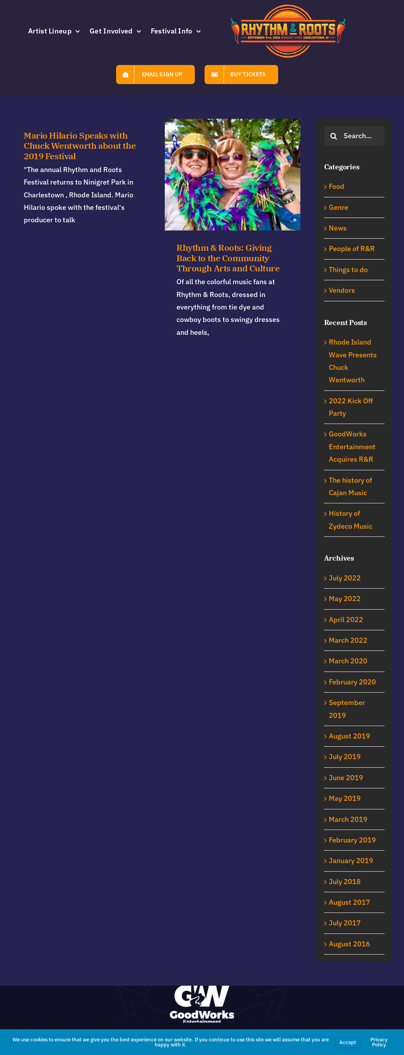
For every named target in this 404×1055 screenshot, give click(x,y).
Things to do (348, 269)
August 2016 (349, 943)
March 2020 (348, 660)
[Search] (334, 136)
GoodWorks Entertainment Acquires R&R (352, 446)
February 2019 (352, 839)
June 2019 (346, 777)
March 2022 (348, 640)
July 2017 (345, 922)
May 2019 (345, 798)
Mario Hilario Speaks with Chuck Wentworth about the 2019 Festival (80, 146)
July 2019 (345, 756)
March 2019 (348, 819)
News (338, 227)
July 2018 (345, 881)
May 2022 (345, 598)
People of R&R (352, 248)
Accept (347, 1042)
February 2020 (352, 681)
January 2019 (351, 860)
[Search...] (354, 136)
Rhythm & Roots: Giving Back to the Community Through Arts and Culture (213, 258)
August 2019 (349, 735)
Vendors (342, 290)
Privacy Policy (379, 1042)
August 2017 (349, 902)
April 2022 (346, 619)
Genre (338, 207)
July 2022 (345, 577)
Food (336, 186)
